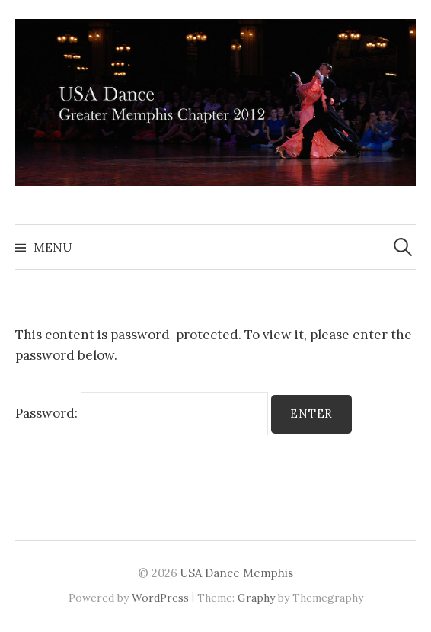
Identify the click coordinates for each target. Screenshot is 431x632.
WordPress (160, 598)
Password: (141, 413)
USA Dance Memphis (236, 573)
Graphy (256, 598)
